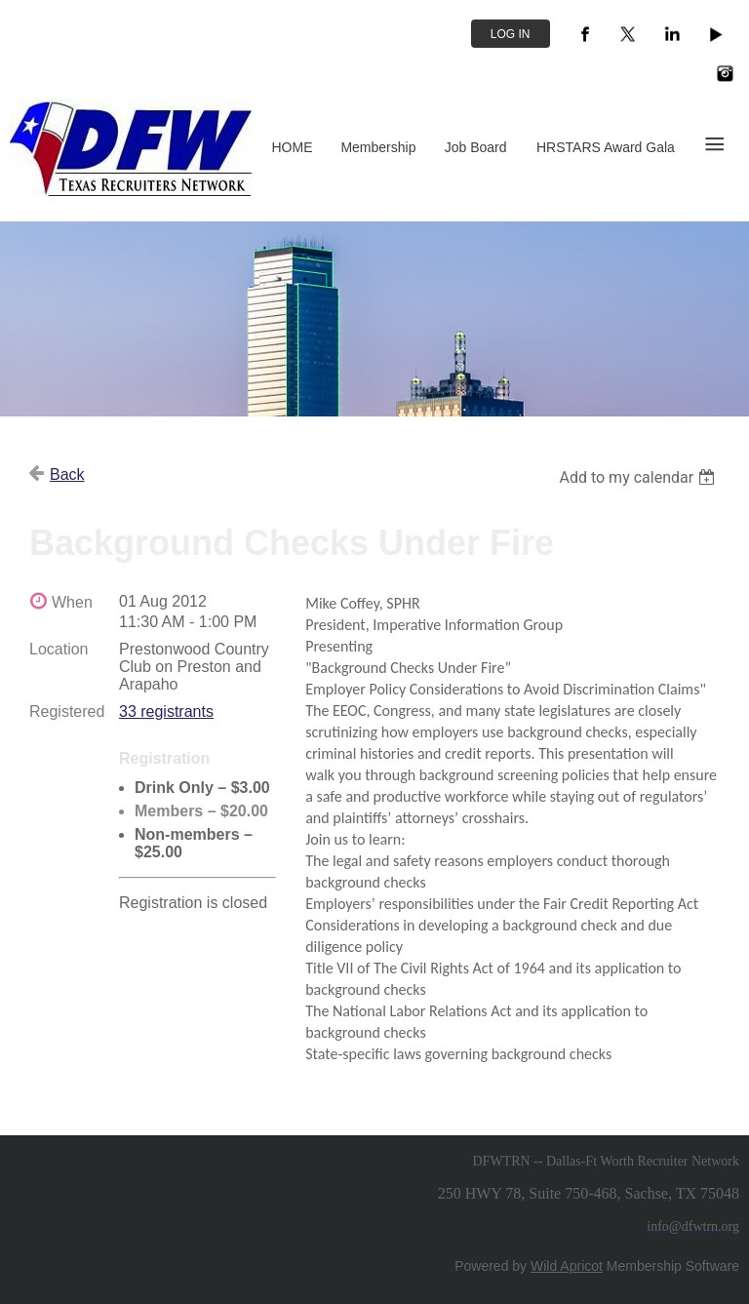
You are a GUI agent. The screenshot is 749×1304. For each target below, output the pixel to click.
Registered (66, 711)
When (72, 602)
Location (59, 649)
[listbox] (639, 477)
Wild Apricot (567, 1266)
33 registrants (166, 711)
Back (67, 474)
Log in (511, 34)
